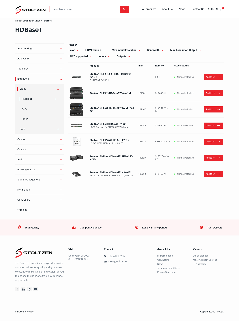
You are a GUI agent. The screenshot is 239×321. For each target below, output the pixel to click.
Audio (20, 159)
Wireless (22, 210)
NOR (210, 9)
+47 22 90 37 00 (116, 256)
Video (37, 21)
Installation (23, 190)
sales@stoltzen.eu (117, 261)
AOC (24, 109)
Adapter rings (25, 48)
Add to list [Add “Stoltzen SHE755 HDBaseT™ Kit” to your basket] (210, 174)
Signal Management (28, 179)
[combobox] (89, 9)
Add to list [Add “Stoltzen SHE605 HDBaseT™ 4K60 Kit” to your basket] (210, 93)
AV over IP (23, 58)
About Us (167, 9)
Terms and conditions (168, 268)
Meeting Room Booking (205, 260)
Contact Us (197, 9)
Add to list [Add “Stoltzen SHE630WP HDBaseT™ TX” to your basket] (210, 142)
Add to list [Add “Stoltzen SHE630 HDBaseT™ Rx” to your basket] (210, 126)
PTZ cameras (200, 264)
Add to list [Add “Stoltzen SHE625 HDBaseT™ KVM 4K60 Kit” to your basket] (210, 109)
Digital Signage (165, 256)
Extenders (28, 21)
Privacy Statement (166, 272)
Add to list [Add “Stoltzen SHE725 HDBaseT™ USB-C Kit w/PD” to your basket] (210, 158)
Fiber (25, 119)
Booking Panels (26, 169)
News (182, 9)
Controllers (23, 200)
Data (22, 129)
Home (18, 21)
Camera (21, 149)
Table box (22, 69)
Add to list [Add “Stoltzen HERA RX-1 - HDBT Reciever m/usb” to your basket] (210, 77)
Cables (21, 139)
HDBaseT (27, 99)
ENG (217, 9)
